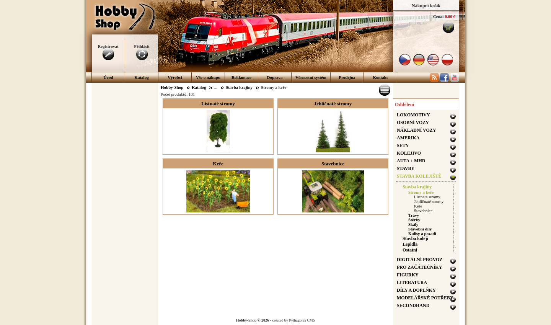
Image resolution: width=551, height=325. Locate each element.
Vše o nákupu (208, 77)
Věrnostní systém (310, 77)
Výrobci (175, 77)
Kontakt (380, 77)
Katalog (141, 77)
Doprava (275, 77)
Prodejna (347, 77)
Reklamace (241, 77)
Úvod (108, 77)
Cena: (438, 16)
